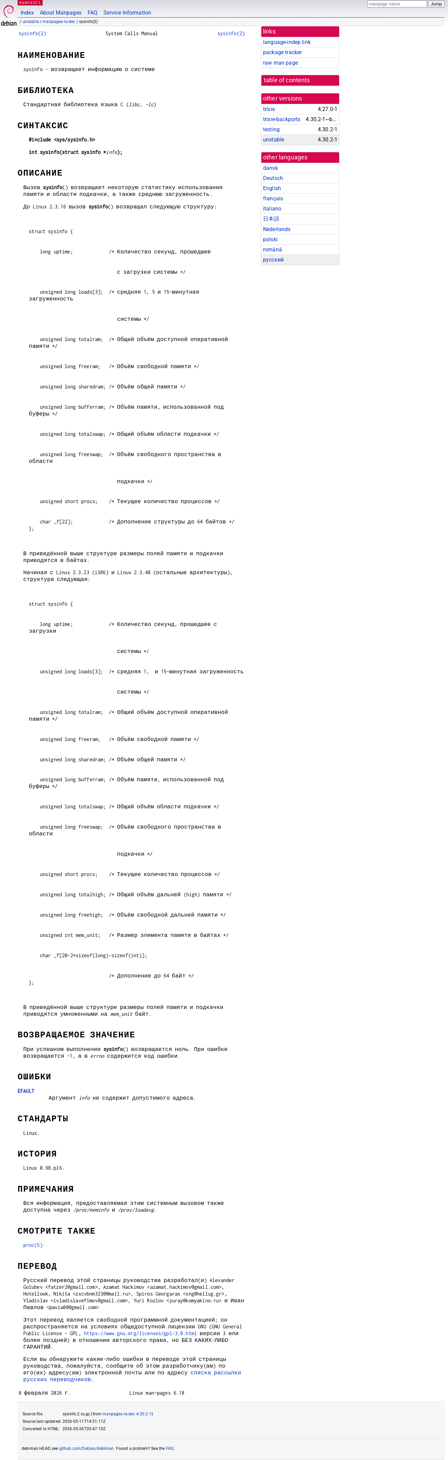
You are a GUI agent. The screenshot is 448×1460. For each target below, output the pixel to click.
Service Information (127, 12)
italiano (272, 208)
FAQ (92, 12)
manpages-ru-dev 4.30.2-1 (126, 1414)
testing (271, 129)
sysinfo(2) (32, 33)
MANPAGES (30, 2)
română (272, 249)
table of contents (287, 80)
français (273, 198)
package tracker (282, 52)
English (272, 188)
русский (273, 259)
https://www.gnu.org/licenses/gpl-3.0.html (140, 1333)
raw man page (280, 63)
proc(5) (33, 1245)
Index (27, 12)
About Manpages (60, 12)
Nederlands (277, 229)
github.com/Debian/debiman (86, 1448)
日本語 (271, 219)
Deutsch (273, 178)
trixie (269, 109)
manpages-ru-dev (59, 21)
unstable (31, 21)
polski (270, 239)
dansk (270, 168)
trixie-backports (281, 119)
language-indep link (287, 42)
